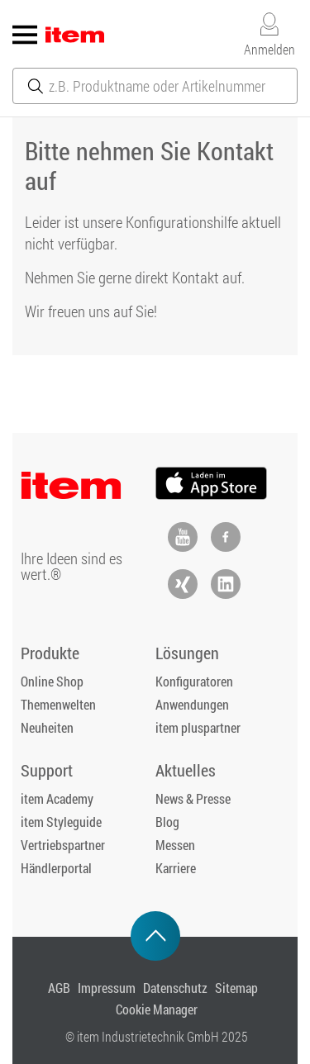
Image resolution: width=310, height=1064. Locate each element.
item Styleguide (61, 821)
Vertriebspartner (63, 844)
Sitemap (236, 987)
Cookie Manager (157, 1009)
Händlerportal (56, 867)
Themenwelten (58, 704)
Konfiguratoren (194, 681)
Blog (167, 821)
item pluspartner (198, 727)
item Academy (57, 798)
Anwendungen (192, 704)
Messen (175, 844)
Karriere (175, 867)
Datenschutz (175, 987)
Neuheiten (47, 727)
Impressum (107, 987)
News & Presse (193, 798)
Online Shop (52, 681)
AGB (59, 987)
